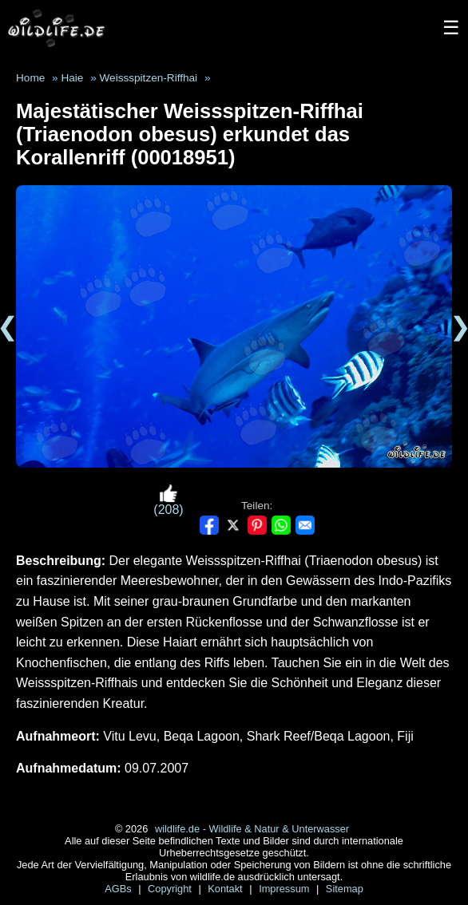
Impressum (285, 889)
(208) (168, 500)
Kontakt (226, 889)
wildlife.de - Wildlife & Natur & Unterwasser (252, 829)
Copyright (171, 889)
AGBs (119, 889)
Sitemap (344, 889)
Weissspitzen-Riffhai (148, 78)
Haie (72, 78)
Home (30, 78)
